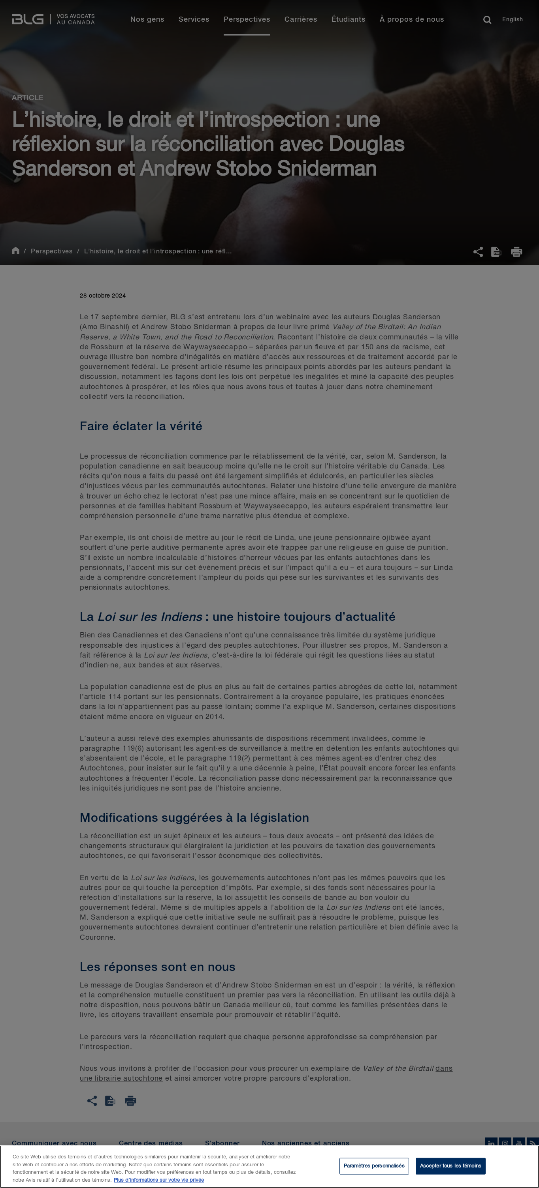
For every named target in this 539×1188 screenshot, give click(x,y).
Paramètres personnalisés (374, 1170)
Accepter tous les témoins (450, 1170)
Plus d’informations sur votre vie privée (159, 1184)
